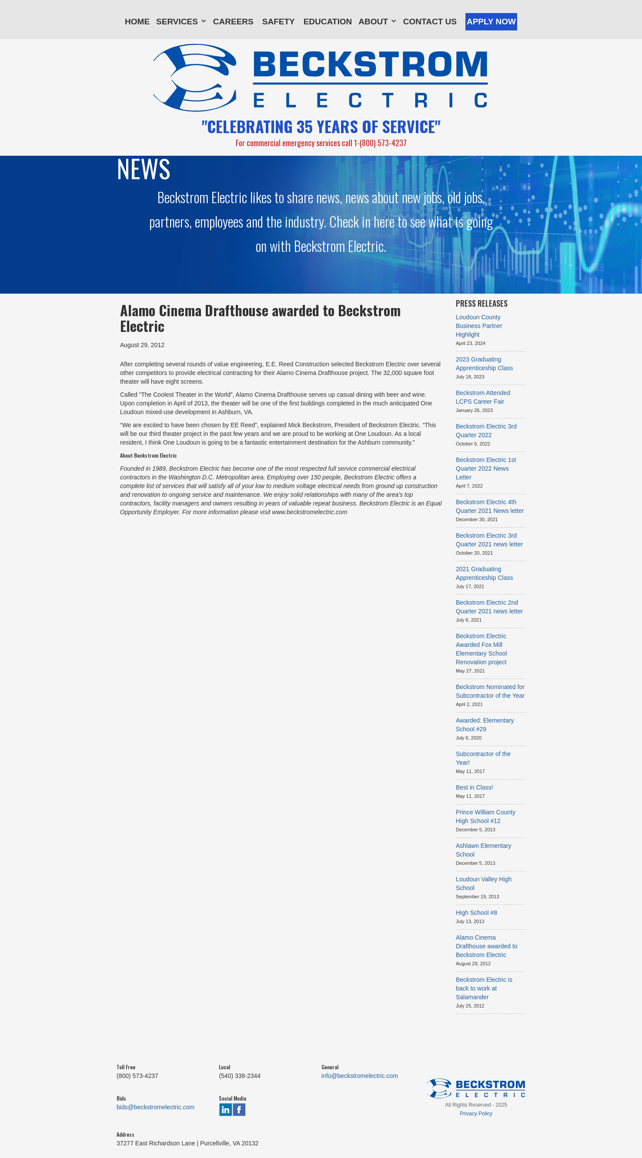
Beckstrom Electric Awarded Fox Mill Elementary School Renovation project (481, 649)
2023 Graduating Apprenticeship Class (484, 363)
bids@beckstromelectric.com (155, 1107)
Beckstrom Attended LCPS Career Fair (483, 397)
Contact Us (430, 21)
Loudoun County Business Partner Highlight (479, 326)
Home (137, 21)
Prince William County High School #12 (485, 816)
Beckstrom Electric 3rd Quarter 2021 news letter (489, 540)
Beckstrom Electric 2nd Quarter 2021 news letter (489, 607)
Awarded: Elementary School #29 (485, 725)
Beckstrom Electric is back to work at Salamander (484, 988)
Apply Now (491, 21)
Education (328, 21)
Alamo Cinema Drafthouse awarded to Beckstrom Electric (487, 946)
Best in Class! (474, 787)
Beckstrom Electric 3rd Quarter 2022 (486, 430)
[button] (181, 19)
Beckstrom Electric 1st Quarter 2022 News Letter (486, 468)
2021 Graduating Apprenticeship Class (484, 573)
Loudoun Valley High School (484, 883)
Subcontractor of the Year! (483, 758)
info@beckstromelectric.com (359, 1075)
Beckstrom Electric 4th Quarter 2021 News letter (490, 506)
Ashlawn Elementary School (484, 850)
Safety (278, 21)
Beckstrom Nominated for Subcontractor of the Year (490, 691)
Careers (233, 21)
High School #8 (476, 912)
